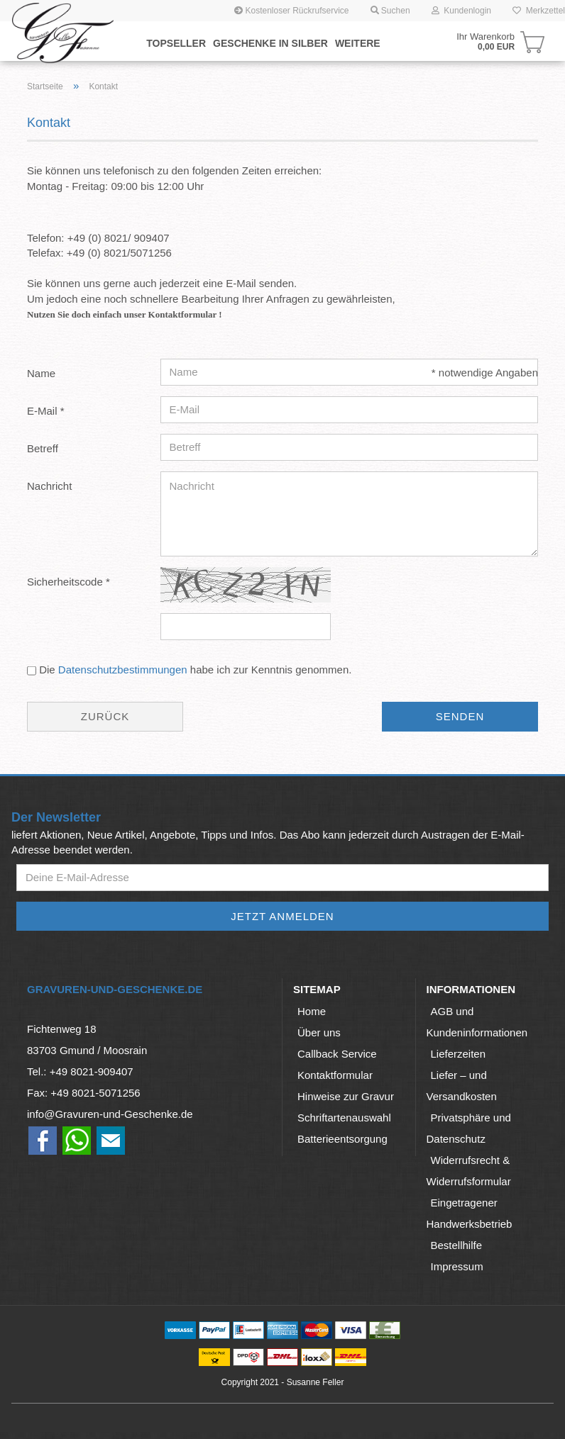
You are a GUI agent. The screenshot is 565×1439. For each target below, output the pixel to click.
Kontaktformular (335, 1075)
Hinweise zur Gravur (345, 1096)
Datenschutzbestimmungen (122, 669)
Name (41, 373)
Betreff (42, 448)
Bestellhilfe (457, 1245)
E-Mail (43, 411)
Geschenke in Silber (270, 43)
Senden (460, 716)
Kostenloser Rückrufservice (291, 11)
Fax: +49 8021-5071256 (84, 1093)
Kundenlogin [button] (461, 11)
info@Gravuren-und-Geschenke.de (110, 1114)
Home (311, 1011)
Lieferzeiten (458, 1054)
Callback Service (337, 1054)
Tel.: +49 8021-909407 (80, 1071)
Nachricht (49, 486)
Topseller (176, 43)
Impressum (457, 1266)
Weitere (357, 43)
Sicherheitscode (66, 582)
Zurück (105, 716)
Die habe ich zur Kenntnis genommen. (195, 669)
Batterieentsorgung (342, 1139)
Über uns (319, 1032)
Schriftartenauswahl (344, 1118)
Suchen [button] (390, 11)
